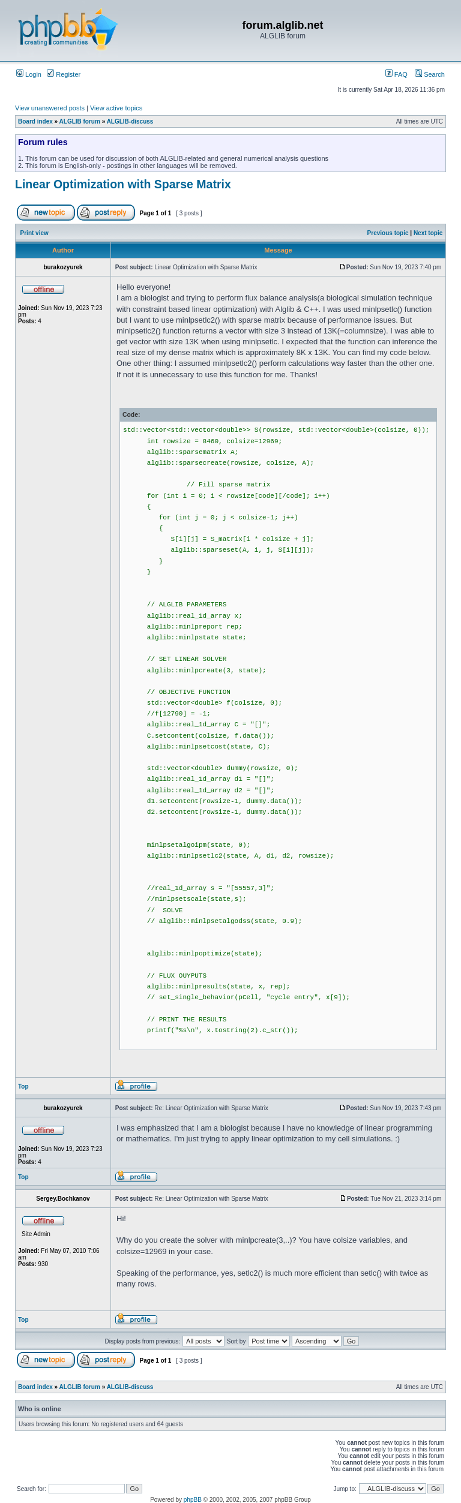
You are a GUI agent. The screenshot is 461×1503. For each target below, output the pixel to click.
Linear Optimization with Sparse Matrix (123, 184)
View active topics (116, 108)
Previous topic (388, 233)
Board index (35, 121)
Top (23, 1086)
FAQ (396, 74)
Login (28, 74)
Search (430, 74)
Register (63, 74)
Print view (34, 233)
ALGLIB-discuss (130, 121)
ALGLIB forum (79, 121)
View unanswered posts (50, 108)
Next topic (428, 233)
